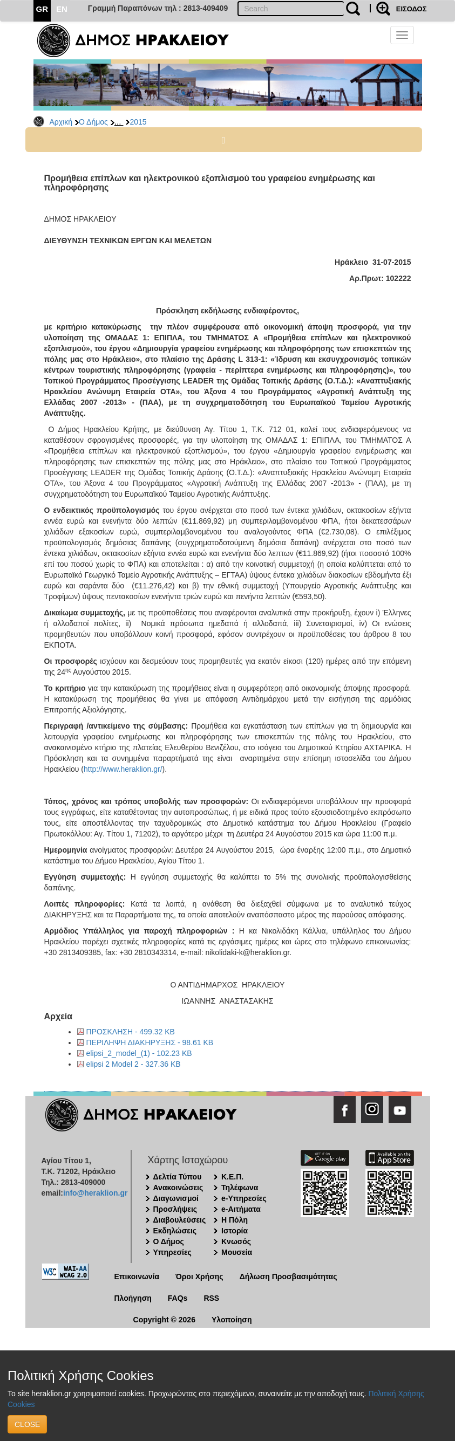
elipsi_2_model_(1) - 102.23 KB (139, 1053)
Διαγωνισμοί (176, 1198)
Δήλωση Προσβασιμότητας (288, 1276)
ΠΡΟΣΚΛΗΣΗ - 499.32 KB (130, 1031)
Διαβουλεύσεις (179, 1220)
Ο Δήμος (93, 122)
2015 (138, 122)
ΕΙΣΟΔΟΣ (411, 9)
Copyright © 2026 (164, 1319)
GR (42, 8)
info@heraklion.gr (95, 1193)
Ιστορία (234, 1230)
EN (61, 8)
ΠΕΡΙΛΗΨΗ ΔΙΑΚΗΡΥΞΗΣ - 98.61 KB (150, 1042)
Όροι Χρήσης (199, 1276)
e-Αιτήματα (241, 1209)
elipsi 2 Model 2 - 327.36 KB (133, 1064)
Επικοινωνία (137, 1276)
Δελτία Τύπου (177, 1176)
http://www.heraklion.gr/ (123, 769)
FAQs (178, 1298)
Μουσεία (236, 1252)
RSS (211, 1298)
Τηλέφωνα (239, 1187)
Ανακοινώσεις (178, 1187)
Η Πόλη (234, 1220)
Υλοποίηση (232, 1319)
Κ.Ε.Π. (232, 1176)
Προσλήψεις (175, 1209)
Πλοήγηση (133, 1298)
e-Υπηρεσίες (244, 1198)
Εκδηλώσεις (175, 1230)
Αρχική (61, 122)
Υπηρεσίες (172, 1252)
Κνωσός (236, 1241)
